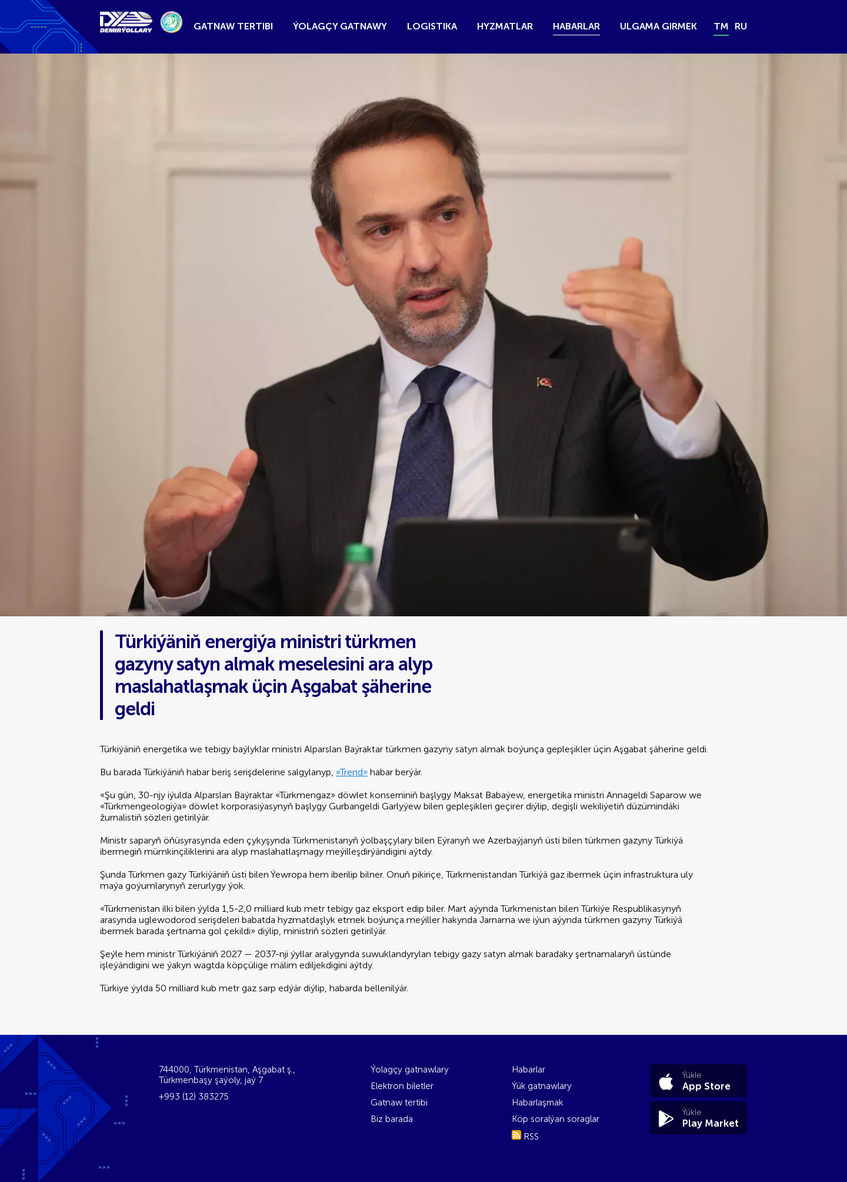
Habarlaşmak (537, 1102)
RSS (525, 1136)
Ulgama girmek (658, 26)
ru (741, 26)
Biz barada (392, 1119)
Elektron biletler (402, 1086)
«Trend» (352, 772)
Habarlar (576, 26)
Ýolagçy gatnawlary (410, 1069)
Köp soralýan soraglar (555, 1119)
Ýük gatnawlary (542, 1086)
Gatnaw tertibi (233, 26)
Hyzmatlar (505, 26)
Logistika (432, 26)
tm (721, 26)
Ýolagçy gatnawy (340, 26)
